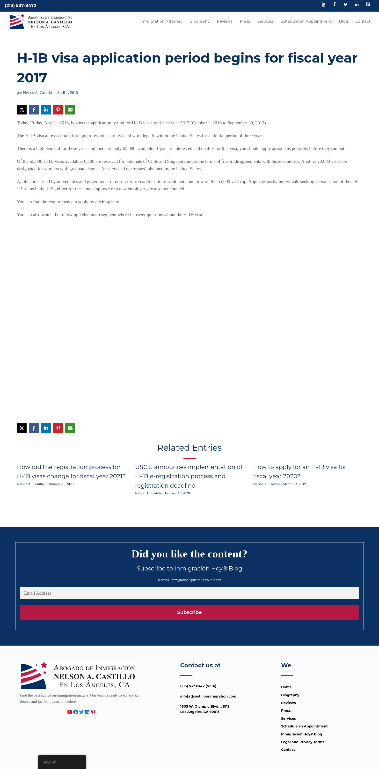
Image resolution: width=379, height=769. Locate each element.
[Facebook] (334, 5)
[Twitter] (345, 5)
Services (265, 21)
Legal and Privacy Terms (302, 742)
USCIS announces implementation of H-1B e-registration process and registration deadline (189, 476)
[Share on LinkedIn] (46, 109)
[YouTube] (323, 5)
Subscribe (189, 612)
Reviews (225, 21)
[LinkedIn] (356, 5)
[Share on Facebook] (34, 109)
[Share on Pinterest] (58, 109)
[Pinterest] (367, 5)
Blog (343, 21)
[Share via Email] (70, 109)
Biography (200, 21)
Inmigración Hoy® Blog (301, 734)
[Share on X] (22, 109)
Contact (363, 21)
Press (245, 21)
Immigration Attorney (161, 21)
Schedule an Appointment (306, 21)
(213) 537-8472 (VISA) (198, 686)
